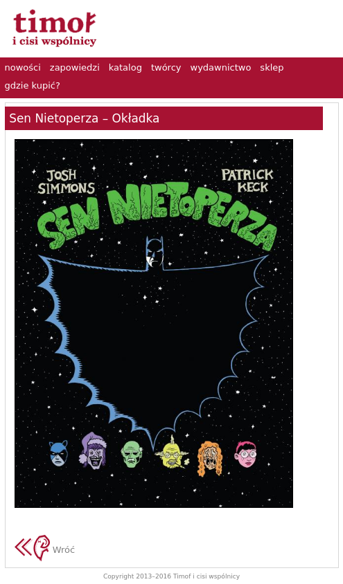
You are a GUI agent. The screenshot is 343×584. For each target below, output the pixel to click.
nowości (23, 67)
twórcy (166, 67)
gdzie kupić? (32, 85)
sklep (271, 67)
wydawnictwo (221, 67)
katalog (125, 67)
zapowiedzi (75, 67)
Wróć (45, 550)
